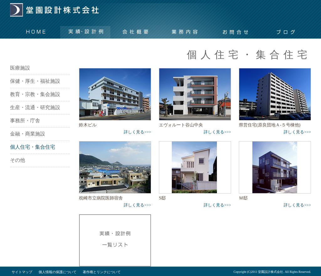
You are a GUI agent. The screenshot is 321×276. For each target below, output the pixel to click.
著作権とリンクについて (102, 272)
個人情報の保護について (57, 272)
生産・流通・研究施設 (35, 107)
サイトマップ (22, 272)
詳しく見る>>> (137, 132)
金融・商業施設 (27, 133)
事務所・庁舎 (25, 120)
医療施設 (20, 68)
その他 (17, 160)
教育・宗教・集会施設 (35, 94)
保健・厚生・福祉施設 (35, 81)
